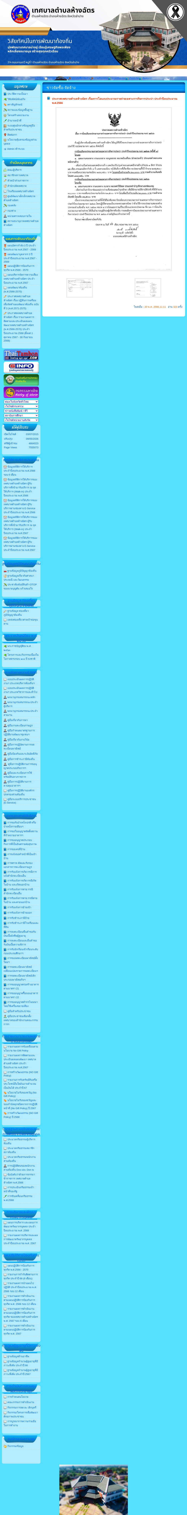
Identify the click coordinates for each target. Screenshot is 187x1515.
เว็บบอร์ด (132, 78)
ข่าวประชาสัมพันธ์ (56, 78)
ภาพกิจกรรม (99, 78)
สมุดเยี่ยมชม (117, 78)
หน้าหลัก (39, 78)
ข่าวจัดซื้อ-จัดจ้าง (79, 78)
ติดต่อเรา (145, 78)
